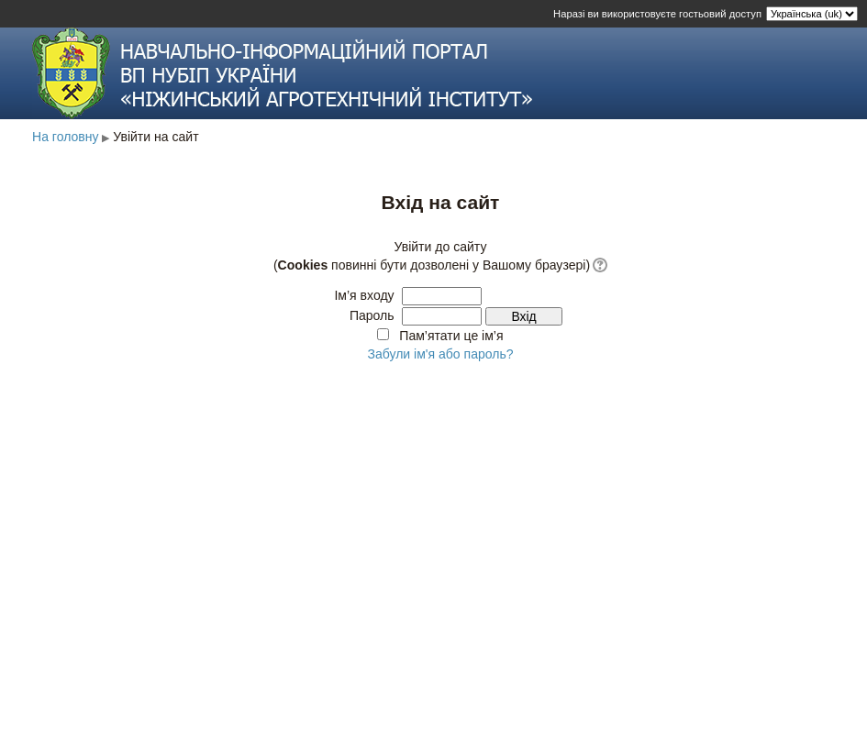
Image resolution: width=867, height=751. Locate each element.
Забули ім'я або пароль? (440, 354)
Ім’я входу (364, 295)
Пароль (372, 315)
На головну (65, 136)
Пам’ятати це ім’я (451, 335)
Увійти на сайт (155, 136)
